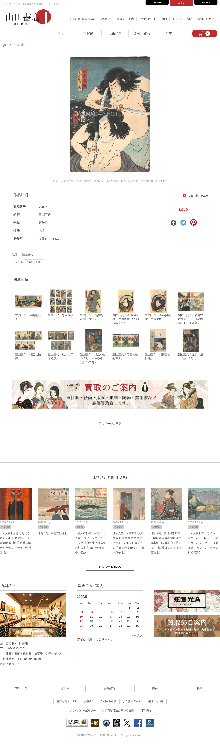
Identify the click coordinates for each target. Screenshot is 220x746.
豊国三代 (45, 214)
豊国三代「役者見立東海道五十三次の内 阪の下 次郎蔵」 (191, 319)
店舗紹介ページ (10, 665)
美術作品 (115, 33)
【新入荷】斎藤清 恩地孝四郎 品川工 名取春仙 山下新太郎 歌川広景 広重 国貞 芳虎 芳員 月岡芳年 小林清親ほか (15, 544)
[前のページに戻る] (15, 45)
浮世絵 (88, 33)
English (206, 2)
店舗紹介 (106, 18)
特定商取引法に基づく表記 (118, 711)
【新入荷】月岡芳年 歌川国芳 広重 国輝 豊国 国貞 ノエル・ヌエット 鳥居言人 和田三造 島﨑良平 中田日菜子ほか (128, 544)
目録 (164, 18)
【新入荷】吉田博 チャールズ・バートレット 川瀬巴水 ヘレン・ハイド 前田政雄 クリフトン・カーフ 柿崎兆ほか (203, 544)
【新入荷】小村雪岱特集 (52, 534)
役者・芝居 (34, 262)
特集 (169, 33)
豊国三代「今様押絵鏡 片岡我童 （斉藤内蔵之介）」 (125, 319)
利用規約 (145, 711)
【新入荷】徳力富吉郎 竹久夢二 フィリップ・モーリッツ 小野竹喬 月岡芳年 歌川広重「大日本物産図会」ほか (90, 544)
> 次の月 (137, 636)
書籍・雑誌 (142, 33)
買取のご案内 (125, 18)
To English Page (195, 195)
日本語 (181, 2)
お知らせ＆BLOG (84, 18)
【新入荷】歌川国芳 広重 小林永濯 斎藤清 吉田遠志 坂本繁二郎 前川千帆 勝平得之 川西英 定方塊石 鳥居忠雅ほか (166, 544)
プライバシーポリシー (82, 711)
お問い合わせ (205, 18)
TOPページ (20, 689)
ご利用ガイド (147, 18)
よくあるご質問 (182, 18)
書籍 (155, 689)
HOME (157, 2)
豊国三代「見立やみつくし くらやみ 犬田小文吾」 (93, 359)
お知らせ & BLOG (110, 478)
